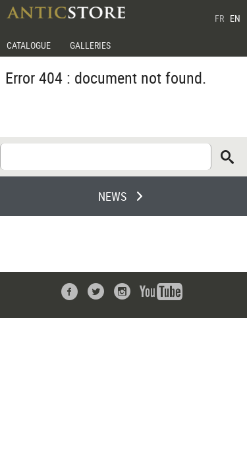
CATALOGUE (29, 45)
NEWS (112, 196)
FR (219, 18)
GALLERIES (90, 45)
